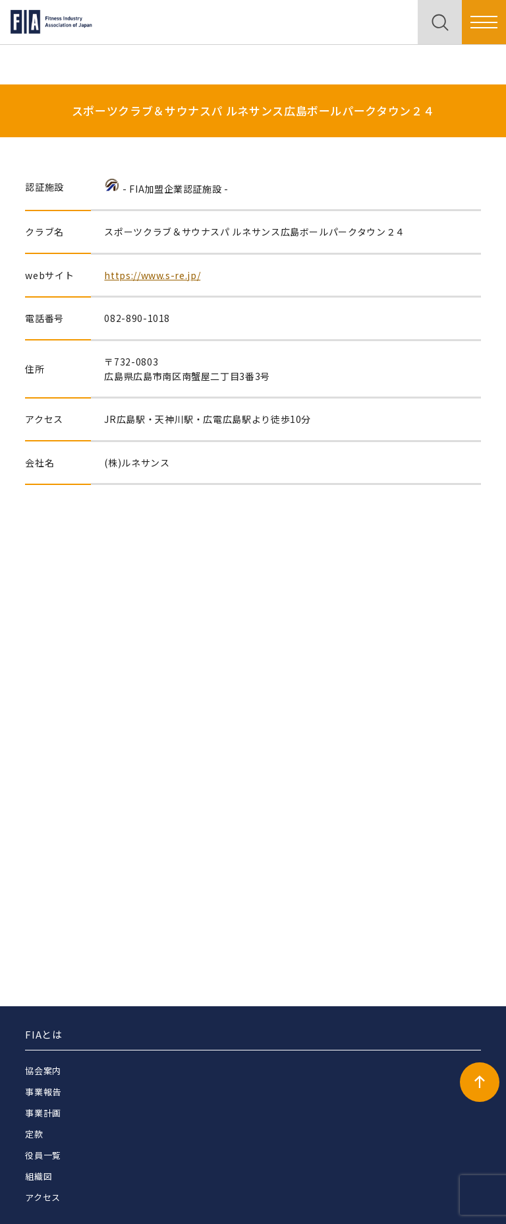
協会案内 (43, 1070)
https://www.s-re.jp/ (152, 275)
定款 (34, 1134)
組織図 (38, 1176)
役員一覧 (43, 1155)
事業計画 (43, 1113)
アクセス (43, 1197)
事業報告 (43, 1091)
